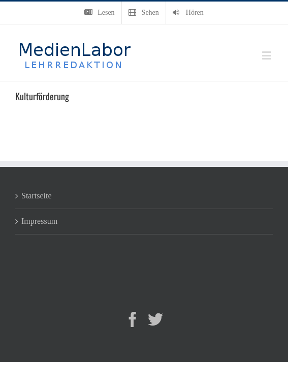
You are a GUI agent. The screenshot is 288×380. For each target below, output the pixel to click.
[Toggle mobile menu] (267, 55)
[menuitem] (99, 13)
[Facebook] (132, 319)
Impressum (39, 221)
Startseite (36, 195)
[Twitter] (155, 319)
